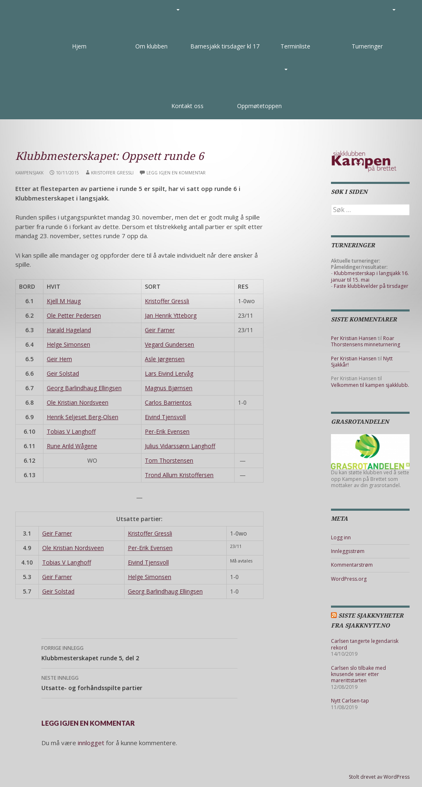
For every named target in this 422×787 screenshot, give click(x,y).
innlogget (91, 743)
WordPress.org (349, 578)
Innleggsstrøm (347, 551)
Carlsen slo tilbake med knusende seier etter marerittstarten (358, 674)
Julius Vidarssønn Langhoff (180, 446)
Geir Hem (59, 359)
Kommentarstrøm (352, 564)
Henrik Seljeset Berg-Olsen (82, 417)
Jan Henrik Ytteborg (171, 315)
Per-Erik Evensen (167, 431)
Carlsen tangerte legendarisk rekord (364, 644)
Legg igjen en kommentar (176, 173)
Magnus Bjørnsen (168, 388)
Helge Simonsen (68, 344)
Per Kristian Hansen (353, 338)
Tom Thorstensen (169, 460)
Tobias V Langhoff (71, 431)
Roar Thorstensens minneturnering (365, 341)
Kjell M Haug (64, 301)
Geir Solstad (63, 373)
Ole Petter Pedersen (74, 315)
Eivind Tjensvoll (165, 417)
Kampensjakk (29, 173)
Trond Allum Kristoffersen (179, 475)
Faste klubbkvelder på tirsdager (371, 286)
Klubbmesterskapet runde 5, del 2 (139, 652)
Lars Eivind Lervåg (169, 373)
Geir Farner (160, 330)
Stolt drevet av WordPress (379, 776)
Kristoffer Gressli (112, 173)
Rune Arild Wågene (72, 446)
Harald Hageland (69, 330)
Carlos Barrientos (168, 402)
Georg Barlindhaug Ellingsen (84, 388)
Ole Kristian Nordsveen (77, 402)
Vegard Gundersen (169, 344)
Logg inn (341, 537)
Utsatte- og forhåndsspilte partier (139, 682)
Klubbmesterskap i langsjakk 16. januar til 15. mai (370, 276)
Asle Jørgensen (165, 359)
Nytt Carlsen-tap (350, 700)
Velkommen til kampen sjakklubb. (370, 385)
